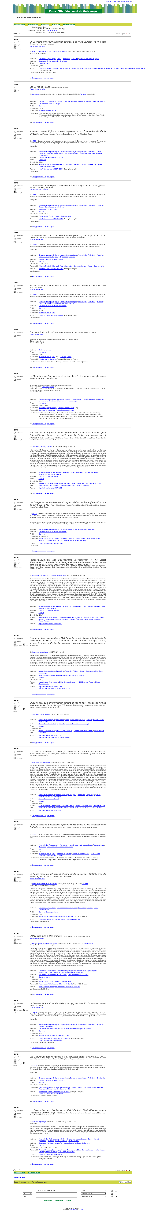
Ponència (85, 884)
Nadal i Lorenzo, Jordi (63, 485)
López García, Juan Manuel (48, 617)
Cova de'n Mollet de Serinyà (48, 724)
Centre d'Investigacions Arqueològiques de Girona (56, 410)
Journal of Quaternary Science (42, 447)
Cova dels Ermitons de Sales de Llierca (53, 61)
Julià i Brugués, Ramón (66, 1152)
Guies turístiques (45, 350)
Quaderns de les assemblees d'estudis (44, 884)
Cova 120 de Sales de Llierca (78, 975)
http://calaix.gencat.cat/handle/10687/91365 (54, 1092)
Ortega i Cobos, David (37, 938)
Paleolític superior (99, 101)
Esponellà (42, 160)
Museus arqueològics (53, 796)
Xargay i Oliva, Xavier (37, 334)
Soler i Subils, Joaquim (80, 483)
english (122, 1)
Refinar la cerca (51, 30)
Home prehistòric (58, 399)
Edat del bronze (52, 153)
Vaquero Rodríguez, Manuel (39, 189)
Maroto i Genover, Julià (37, 46)
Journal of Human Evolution (41, 714)
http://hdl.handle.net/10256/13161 (50, 488)
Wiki (82, 1209)
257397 (34, 834)
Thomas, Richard (95, 483)
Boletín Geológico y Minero (41, 762)
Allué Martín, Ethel (93, 538)
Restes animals (50, 608)
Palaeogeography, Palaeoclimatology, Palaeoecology (49, 575)
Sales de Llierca (44, 63)
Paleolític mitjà (59, 972)
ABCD (75, 1209)
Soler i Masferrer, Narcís (47, 110)
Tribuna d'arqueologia (39, 1121)
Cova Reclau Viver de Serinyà (49, 104)
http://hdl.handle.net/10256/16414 (51, 1040)
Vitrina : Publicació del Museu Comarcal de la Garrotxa (49, 51)
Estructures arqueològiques (68, 153)
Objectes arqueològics (67, 257)
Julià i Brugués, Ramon (86, 682)
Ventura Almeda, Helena (61, 1087)
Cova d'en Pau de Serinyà (48, 209)
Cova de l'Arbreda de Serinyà (49, 476)
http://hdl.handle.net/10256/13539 (51, 1093)
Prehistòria (66, 59)
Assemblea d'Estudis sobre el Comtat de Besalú (56, 916)
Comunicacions (88, 943)
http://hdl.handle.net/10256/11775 (50, 735)
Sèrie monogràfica (48, 387)
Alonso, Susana (63, 540)
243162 (34, 514)
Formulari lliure (126, 1182)
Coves (59, 59)
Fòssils (67, 399)
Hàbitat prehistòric (94, 606)
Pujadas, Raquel (45, 807)
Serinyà (42, 106)
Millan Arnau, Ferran (95, 164)
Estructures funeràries (87, 153)
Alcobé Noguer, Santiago (48, 408)
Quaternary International (40, 652)
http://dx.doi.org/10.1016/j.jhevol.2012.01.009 (54, 737)
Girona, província (52, 912)
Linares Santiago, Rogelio (65, 806)
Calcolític (42, 153)
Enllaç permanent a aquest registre (43, 78)
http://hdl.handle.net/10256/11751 (50, 687)
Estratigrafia (69, 303)
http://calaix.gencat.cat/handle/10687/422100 (55, 1038)
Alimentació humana (54, 474)
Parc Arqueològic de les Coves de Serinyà (74, 724)
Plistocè (85, 399)
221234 (34, 1066)
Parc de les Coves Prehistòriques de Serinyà (75, 1029)
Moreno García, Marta (46, 485)
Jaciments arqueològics (47, 59)
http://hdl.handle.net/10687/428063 (51, 169)
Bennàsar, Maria (87, 619)
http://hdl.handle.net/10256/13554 (51, 543)
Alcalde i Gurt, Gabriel (53, 619)
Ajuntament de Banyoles (47, 359)
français (128, 1)
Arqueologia (82, 152)
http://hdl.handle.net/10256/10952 (50, 624)
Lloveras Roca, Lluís (46, 483)
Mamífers (42, 847)
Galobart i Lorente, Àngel (71, 619)
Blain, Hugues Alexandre (67, 682)
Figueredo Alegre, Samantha (62, 164)
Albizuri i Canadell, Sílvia (47, 540)
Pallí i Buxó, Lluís (99, 806)
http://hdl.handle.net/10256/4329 (50, 810)
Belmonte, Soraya (80, 164)
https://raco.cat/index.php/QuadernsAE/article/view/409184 (59, 919)
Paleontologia (76, 399)
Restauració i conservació (58, 401)
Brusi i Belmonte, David (47, 806)
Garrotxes (35, 94)
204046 (35, 1012)
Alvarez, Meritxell (45, 164)
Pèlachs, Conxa (65, 357)
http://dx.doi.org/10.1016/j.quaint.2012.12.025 (54, 688)
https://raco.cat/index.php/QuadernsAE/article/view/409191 (59, 987)
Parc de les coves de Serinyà (49, 799)
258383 (35, 141)
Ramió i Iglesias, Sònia (60, 807)
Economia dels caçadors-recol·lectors (60, 847)
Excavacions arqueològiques (89, 59)
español (116, 1)
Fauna (96, 908)
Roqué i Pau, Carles (77, 807)
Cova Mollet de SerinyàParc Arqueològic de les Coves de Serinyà (61, 675)
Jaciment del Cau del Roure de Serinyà (53, 259)
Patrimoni (83, 94)
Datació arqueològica (77, 720)
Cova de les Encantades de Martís (51, 157)
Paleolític (74, 59)
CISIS (70, 1209)
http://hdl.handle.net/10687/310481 (51, 1154)
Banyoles (42, 352)
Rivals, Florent (80, 538)
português (109, 1)
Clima (82, 671)
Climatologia (76, 606)
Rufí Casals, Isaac (45, 1087)
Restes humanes (45, 399)
